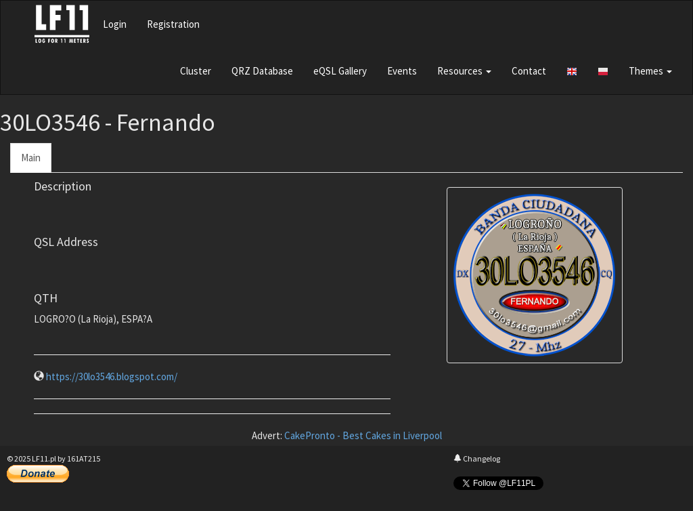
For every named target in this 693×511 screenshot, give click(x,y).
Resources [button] (464, 70)
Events (402, 70)
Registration (173, 24)
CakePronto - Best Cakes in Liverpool (363, 435)
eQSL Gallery (340, 70)
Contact (529, 70)
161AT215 (83, 458)
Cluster (195, 70)
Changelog (476, 458)
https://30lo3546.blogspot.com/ (111, 376)
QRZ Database (262, 70)
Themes (650, 70)
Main (31, 157)
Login (115, 24)
